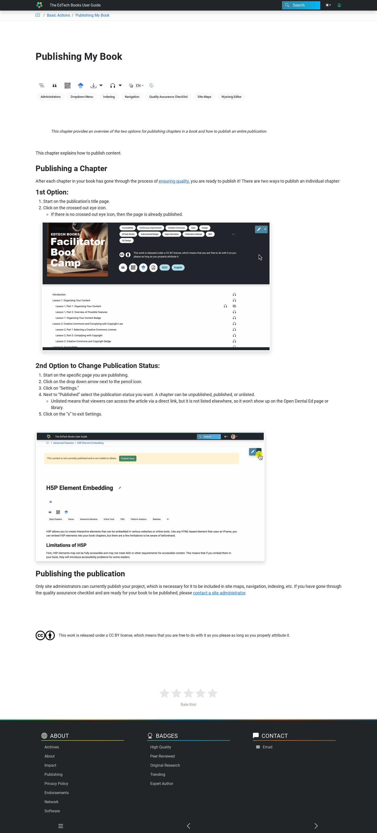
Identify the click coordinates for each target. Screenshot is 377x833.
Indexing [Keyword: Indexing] (109, 97)
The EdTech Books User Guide (75, 5)
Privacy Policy (56, 783)
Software (52, 811)
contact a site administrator (219, 592)
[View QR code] (68, 86)
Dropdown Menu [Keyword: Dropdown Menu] (82, 97)
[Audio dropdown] (116, 86)
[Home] (39, 5)
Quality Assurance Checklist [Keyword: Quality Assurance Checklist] (168, 97)
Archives (51, 747)
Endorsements (56, 792)
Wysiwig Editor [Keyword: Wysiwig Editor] (231, 97)
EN (138, 85)
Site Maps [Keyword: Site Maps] (204, 97)
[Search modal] (301, 5)
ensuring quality (174, 181)
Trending (157, 774)
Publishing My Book (92, 15)
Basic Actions (58, 15)
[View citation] (55, 86)
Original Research (165, 765)
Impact (50, 765)
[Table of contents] (37, 15)
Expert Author (161, 783)
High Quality (160, 747)
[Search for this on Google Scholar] (81, 86)
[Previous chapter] (188, 826)
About (49, 756)
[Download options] (97, 86)
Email (267, 747)
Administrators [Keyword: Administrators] (51, 97)
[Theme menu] (328, 5)
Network (51, 802)
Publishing (53, 774)
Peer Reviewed (162, 756)
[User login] (339, 5)
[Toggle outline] (42, 86)
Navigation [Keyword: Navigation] (132, 97)
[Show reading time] (151, 85)
